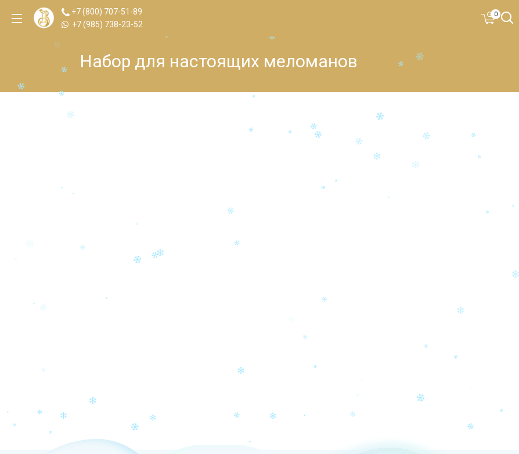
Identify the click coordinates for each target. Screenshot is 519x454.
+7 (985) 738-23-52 (102, 24)
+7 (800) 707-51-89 (102, 11)
